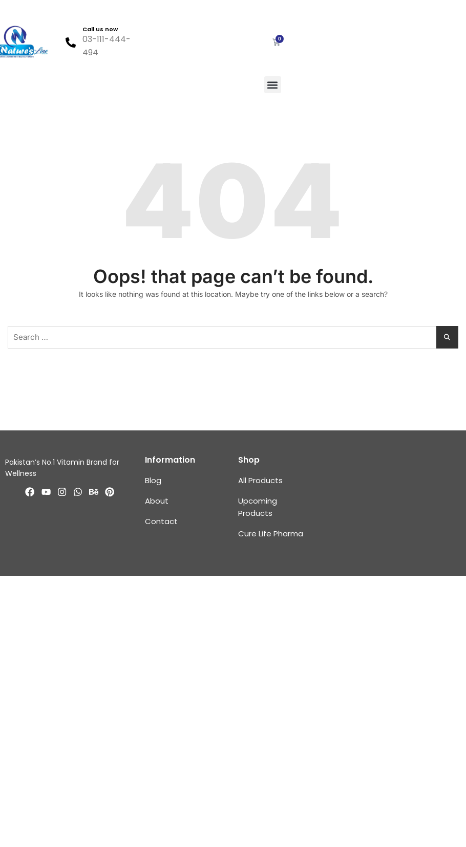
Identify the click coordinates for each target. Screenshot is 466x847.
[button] (272, 84)
